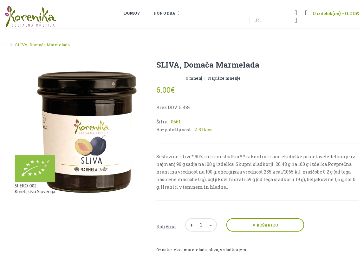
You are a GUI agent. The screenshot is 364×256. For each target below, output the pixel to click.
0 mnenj (194, 78)
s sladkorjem (233, 250)
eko (178, 250)
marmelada (195, 250)
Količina (166, 227)
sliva (213, 250)
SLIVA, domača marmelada (42, 45)
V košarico (265, 224)
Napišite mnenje (224, 78)
